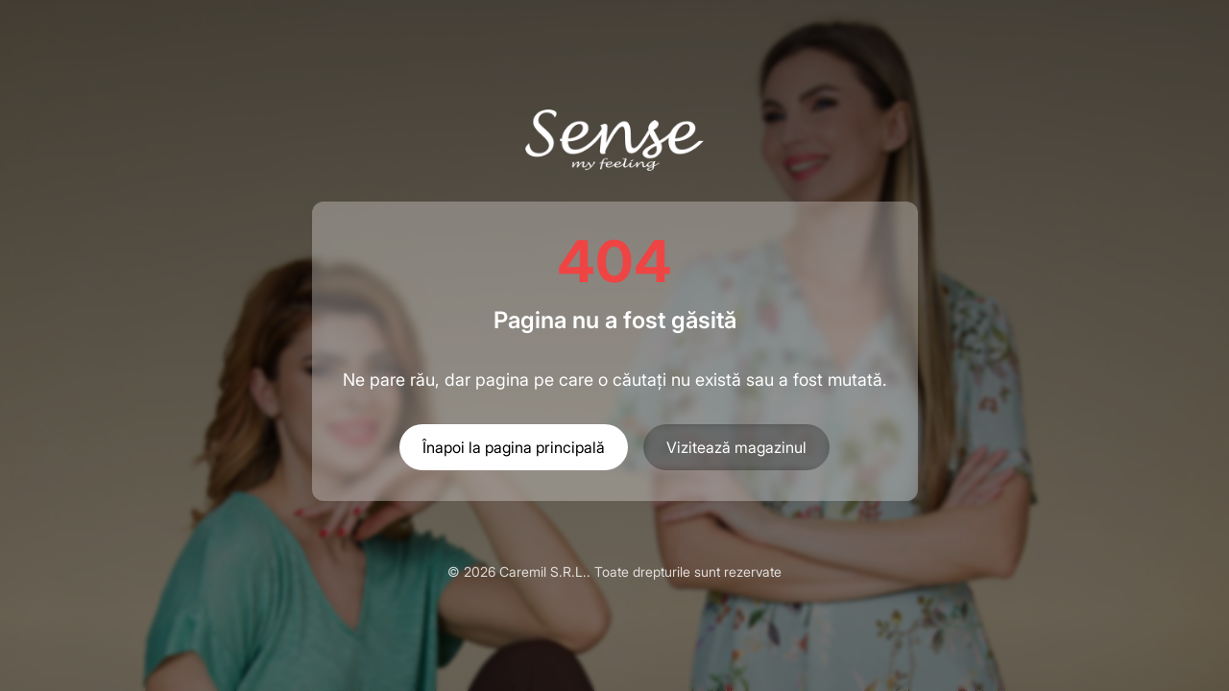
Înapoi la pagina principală (513, 447)
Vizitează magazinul (736, 447)
